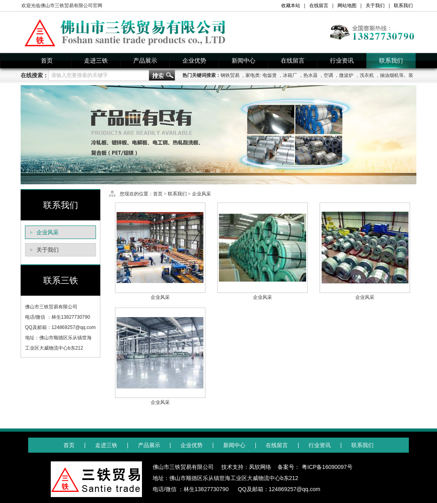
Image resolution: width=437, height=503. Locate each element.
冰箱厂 (290, 75)
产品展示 (145, 60)
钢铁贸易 (230, 75)
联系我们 (403, 5)
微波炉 (346, 75)
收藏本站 (290, 5)
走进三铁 (96, 60)
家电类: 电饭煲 (261, 75)
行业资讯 (342, 60)
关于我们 (375, 5)
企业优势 (194, 60)
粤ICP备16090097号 (327, 467)
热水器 (310, 75)
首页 (47, 60)
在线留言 (318, 5)
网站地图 (346, 5)
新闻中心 (243, 60)
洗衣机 (367, 75)
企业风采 (47, 232)
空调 (328, 75)
